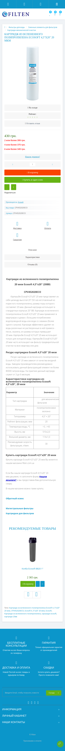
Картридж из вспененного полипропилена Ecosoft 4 (31, 608)
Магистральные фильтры (19, 508)
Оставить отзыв (33, 123)
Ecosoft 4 (28, 610)
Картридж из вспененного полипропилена (22, 613)
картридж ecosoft (49, 613)
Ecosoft (49, 610)
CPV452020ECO (17, 610)
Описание (32, 250)
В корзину (27, 583)
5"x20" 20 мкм (39, 610)
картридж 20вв (10, 616)
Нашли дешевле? (32, 157)
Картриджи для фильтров (20, 513)
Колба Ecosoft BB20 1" (32, 568)
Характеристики (32, 257)
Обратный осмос (15, 498)
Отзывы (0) (32, 264)
